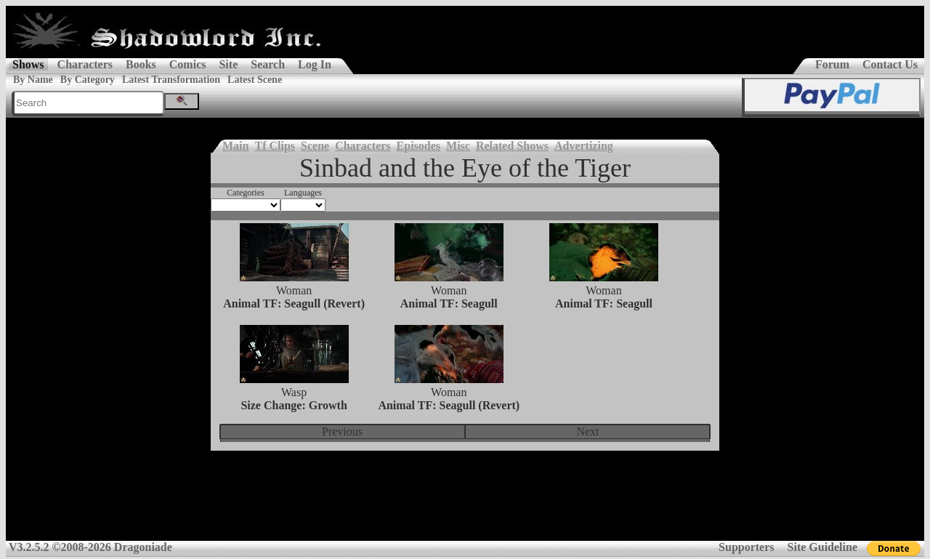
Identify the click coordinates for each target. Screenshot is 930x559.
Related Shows (512, 146)
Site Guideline (822, 547)
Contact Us (890, 64)
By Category (87, 79)
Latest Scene (254, 79)
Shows (28, 64)
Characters (85, 64)
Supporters (746, 547)
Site (228, 64)
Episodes (418, 146)
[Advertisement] (465, 505)
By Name (33, 79)
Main (235, 146)
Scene (315, 146)
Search (268, 64)
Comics (187, 64)
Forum (832, 64)
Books (141, 64)
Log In (314, 64)
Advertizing (583, 146)
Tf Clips (274, 146)
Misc (458, 146)
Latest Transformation (171, 79)
